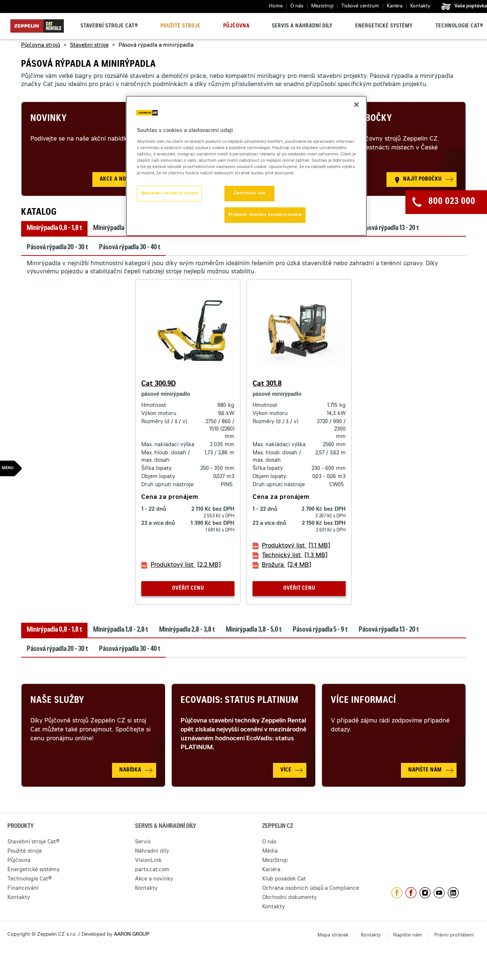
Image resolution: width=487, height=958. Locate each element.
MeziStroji (275, 860)
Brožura (286, 565)
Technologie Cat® (459, 26)
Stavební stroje (89, 45)
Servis (143, 842)
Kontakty (420, 6)
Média (270, 851)
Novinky (48, 119)
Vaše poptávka (470, 6)
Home (276, 6)
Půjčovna (236, 26)
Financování (23, 888)
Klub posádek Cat (284, 879)
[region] (246, 166)
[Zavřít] (356, 104)
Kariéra (394, 6)
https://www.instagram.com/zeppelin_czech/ (425, 892)
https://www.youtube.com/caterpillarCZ (439, 892)
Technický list (295, 556)
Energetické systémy (384, 26)
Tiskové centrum (360, 6)
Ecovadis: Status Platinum (240, 701)
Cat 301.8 (267, 384)
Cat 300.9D (158, 384)
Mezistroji (322, 6)
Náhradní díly (152, 851)
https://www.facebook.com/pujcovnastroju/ (411, 892)
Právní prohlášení (454, 935)
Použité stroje (181, 26)
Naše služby (57, 701)
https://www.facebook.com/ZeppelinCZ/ (396, 892)
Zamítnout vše (249, 193)
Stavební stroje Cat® (109, 26)
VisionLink (148, 860)
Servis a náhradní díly (302, 26)
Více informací (363, 701)
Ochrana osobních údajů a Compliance (310, 888)
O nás (296, 6)
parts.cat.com (152, 870)
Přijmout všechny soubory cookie (265, 215)
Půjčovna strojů (40, 45)
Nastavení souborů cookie (169, 193)
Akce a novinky (154, 879)
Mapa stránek (333, 935)
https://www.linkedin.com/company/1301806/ (453, 892)
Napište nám (407, 935)
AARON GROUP (131, 934)
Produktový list (186, 565)
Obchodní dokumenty (289, 898)
